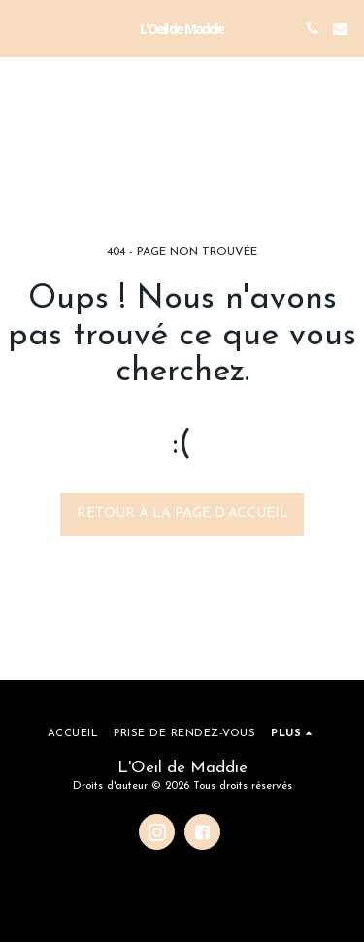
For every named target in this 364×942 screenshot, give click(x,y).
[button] (21, 28)
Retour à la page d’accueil (182, 513)
